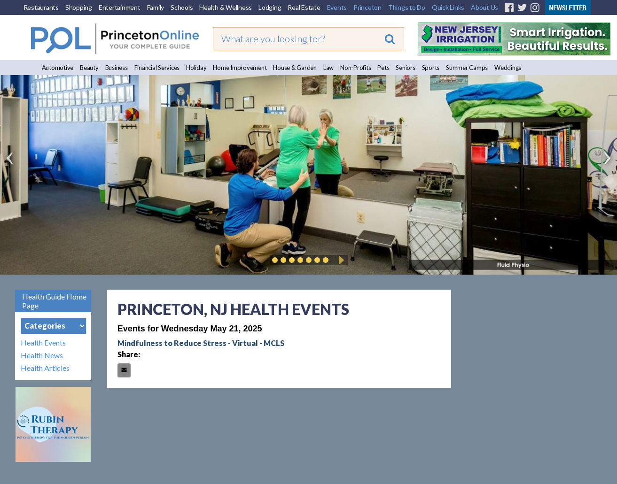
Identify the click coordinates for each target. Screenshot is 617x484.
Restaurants (41, 7)
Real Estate (304, 7)
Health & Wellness (225, 7)
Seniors (405, 67)
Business (116, 67)
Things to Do (406, 7)
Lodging (269, 7)
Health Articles (45, 367)
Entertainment (120, 7)
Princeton (367, 7)
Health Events (43, 342)
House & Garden (295, 67)
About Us (484, 7)
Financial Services (157, 67)
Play (340, 260)
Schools (182, 7)
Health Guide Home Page (54, 301)
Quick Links (448, 7)
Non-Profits (355, 67)
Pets (383, 67)
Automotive (58, 67)
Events (337, 7)
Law (328, 67)
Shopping (78, 7)
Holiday (196, 67)
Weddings (507, 67)
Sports (431, 67)
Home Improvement (239, 67)
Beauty (89, 67)
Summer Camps (467, 67)
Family (155, 7)
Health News (42, 355)
